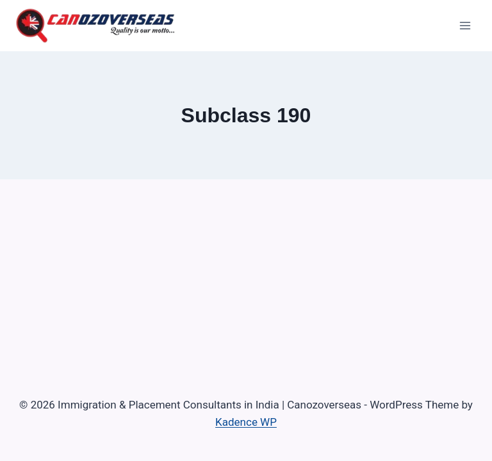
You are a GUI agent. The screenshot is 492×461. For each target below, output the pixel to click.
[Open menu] (465, 25)
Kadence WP (246, 422)
